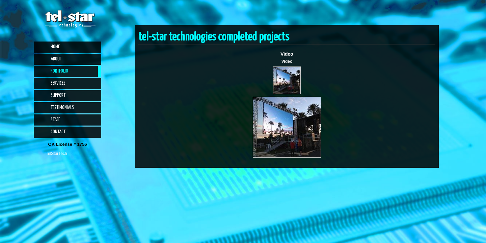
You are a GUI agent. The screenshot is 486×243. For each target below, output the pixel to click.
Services (58, 83)
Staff (55, 119)
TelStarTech (56, 153)
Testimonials (62, 107)
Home (55, 47)
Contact (58, 132)
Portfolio (59, 71)
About (56, 59)
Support (58, 95)
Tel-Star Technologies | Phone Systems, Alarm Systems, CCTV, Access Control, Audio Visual (70, 19)
